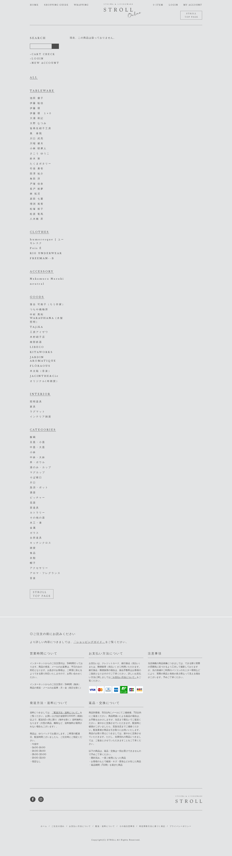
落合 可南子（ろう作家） (47, 304)
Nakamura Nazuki (47, 278)
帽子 (33, 562)
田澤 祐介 (37, 173)
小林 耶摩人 (38, 148)
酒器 (33, 492)
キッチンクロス (40, 542)
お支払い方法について (80, 826)
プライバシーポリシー (180, 826)
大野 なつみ (38, 123)
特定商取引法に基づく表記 (152, 826)
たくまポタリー (40, 163)
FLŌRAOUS (40, 365)
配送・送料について (105, 826)
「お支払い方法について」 (124, 677)
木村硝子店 (37, 336)
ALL (34, 77)
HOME (34, 5)
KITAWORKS (41, 352)
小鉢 (33, 452)
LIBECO (37, 347)
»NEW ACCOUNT (44, 63)
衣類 (33, 558)
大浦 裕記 (37, 118)
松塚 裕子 (37, 208)
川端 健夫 (37, 143)
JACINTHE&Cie (44, 376)
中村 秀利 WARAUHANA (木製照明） (46, 318)
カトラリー (37, 512)
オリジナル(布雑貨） (44, 381)
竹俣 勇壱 (37, 168)
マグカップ (37, 472)
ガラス (34, 532)
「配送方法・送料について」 (66, 712)
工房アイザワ (39, 332)
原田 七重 (37, 198)
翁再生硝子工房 (40, 128)
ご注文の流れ (58, 826)
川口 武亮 (37, 138)
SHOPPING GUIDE (56, 5)
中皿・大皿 (37, 447)
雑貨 (33, 547)
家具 (33, 406)
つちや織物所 (39, 309)
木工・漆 (36, 522)
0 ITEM (158, 5)
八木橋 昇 (37, 218)
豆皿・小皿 (37, 442)
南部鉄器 (36, 342)
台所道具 (36, 537)
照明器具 (36, 401)
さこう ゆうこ (40, 153)
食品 (33, 552)
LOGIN (173, 5)
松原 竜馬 (37, 213)
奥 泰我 (36, 133)
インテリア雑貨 (40, 416)
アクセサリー (39, 568)
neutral (37, 283)
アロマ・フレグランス (45, 573)
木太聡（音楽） (40, 370)
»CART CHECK (42, 54)
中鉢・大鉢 (37, 457)
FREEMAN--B (42, 258)
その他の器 (37, 517)
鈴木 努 (35, 158)
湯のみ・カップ (40, 467)
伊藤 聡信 (37, 103)
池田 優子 (37, 98)
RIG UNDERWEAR (46, 253)
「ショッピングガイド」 (89, 642)
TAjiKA (36, 326)
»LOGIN (37, 58)
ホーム (44, 826)
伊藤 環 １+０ (41, 113)
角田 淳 (35, 178)
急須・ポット (39, 487)
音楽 (33, 578)
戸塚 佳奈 (37, 183)
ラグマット (37, 411)
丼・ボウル (37, 462)
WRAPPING (81, 5)
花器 (33, 502)
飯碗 (33, 437)
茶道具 (34, 507)
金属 (33, 527)
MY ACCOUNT (192, 5)
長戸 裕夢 (37, 188)
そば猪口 (36, 477)
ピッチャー (37, 497)
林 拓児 (35, 193)
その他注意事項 (127, 826)
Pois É (36, 248)
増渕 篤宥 (37, 203)
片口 (33, 482)
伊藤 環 (35, 108)
